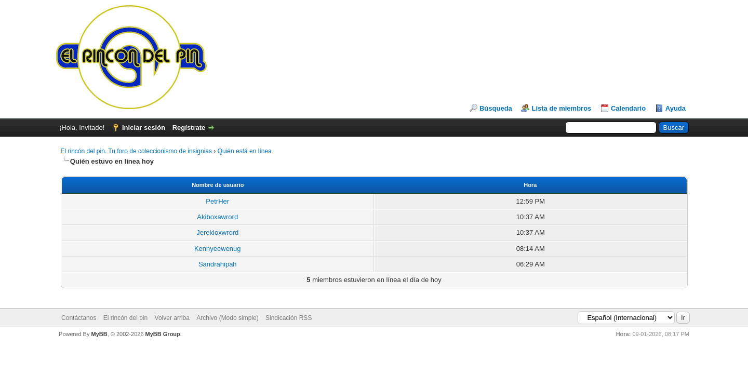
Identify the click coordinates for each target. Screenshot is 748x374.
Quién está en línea (245, 151)
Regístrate (189, 127)
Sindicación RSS (288, 318)
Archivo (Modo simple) (227, 318)
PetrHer (217, 201)
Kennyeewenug (217, 248)
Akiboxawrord (217, 217)
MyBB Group (162, 334)
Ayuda (675, 108)
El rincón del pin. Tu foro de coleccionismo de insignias (136, 151)
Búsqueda (495, 108)
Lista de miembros (561, 108)
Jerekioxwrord (217, 232)
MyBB (99, 334)
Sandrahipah (217, 264)
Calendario (628, 108)
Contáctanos (78, 318)
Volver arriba (172, 318)
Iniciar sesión (143, 127)
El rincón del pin (125, 318)
